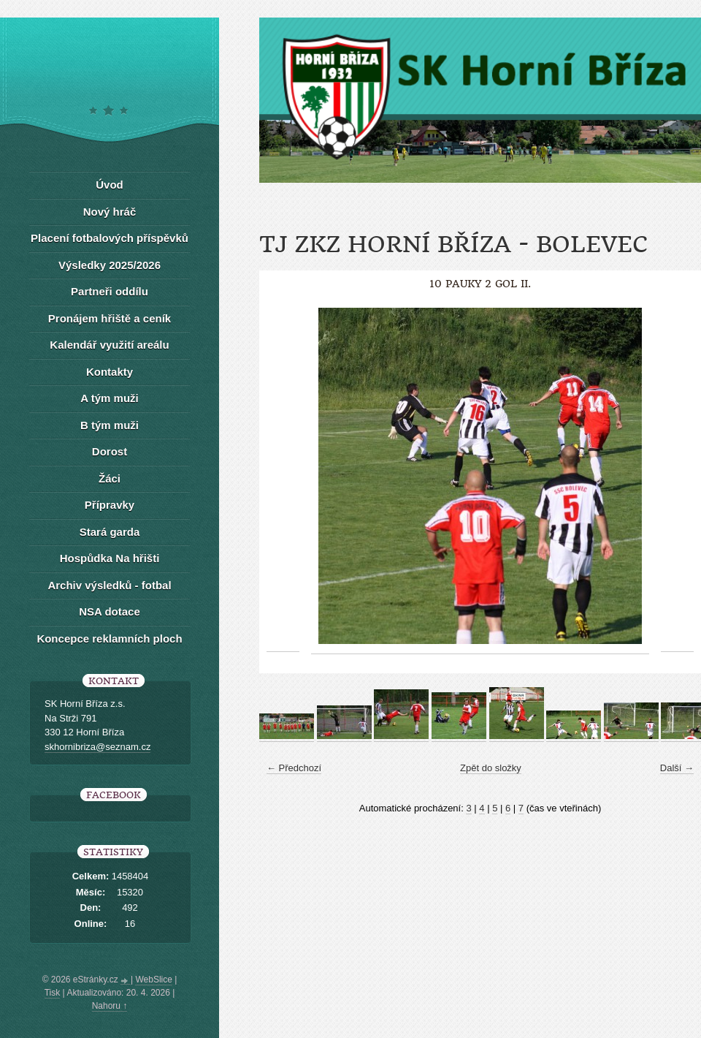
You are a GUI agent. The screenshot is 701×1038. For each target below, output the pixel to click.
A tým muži (109, 398)
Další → (677, 767)
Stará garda (110, 532)
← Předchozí (294, 767)
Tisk (53, 993)
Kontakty (109, 371)
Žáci (109, 478)
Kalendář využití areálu (109, 344)
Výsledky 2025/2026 (109, 265)
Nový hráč (110, 211)
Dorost (109, 451)
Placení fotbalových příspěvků (109, 238)
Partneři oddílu (109, 291)
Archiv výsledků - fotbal (109, 585)
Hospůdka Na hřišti (110, 558)
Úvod (109, 184)
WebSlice (153, 979)
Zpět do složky (490, 767)
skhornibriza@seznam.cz (97, 746)
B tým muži (109, 425)
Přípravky (109, 505)
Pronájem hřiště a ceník (109, 318)
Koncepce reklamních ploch (109, 638)
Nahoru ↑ (110, 1006)
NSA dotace (109, 611)
